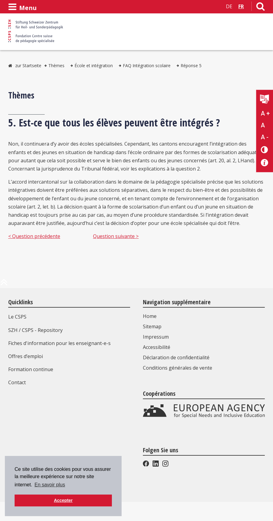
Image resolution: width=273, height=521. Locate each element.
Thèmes (56, 65)
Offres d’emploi (25, 356)
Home (150, 316)
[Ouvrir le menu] (22, 7)
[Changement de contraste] (264, 149)
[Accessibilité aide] (264, 163)
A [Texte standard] (263, 125)
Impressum (156, 336)
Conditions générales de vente (177, 367)
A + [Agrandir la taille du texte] (265, 113)
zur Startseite (28, 65)
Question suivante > (116, 236)
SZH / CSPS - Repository (35, 330)
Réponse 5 (191, 65)
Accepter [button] (63, 500)
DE (229, 6)
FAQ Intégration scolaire (147, 65)
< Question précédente (34, 236)
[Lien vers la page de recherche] (260, 7)
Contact (17, 382)
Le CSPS (17, 316)
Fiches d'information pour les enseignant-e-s (59, 343)
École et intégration (93, 65)
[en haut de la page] (4, 284)
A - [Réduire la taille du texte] (264, 137)
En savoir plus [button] (49, 484)
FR (241, 6)
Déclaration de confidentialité (176, 357)
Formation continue (30, 369)
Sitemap (152, 326)
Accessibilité (156, 347)
